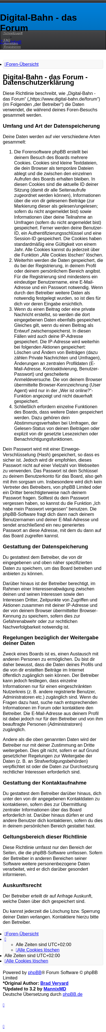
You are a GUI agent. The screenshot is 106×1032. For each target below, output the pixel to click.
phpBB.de (73, 994)
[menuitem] (6, 40)
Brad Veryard (54, 983)
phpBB (35, 972)
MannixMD (55, 989)
